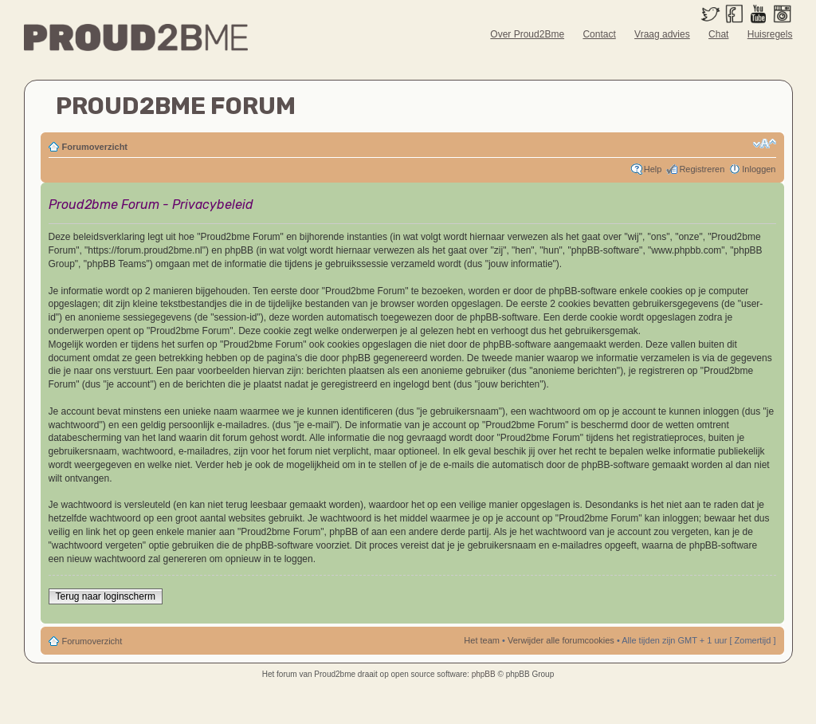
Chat (718, 34)
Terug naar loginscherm (105, 596)
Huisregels (770, 34)
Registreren (701, 169)
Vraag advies (662, 34)
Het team (482, 640)
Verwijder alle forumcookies (561, 640)
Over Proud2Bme (527, 34)
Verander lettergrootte (764, 143)
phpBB (484, 674)
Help (653, 169)
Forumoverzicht (95, 146)
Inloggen (758, 169)
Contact (599, 34)
